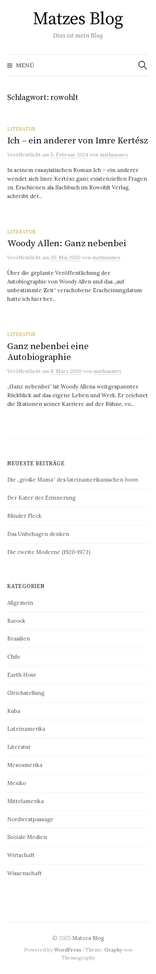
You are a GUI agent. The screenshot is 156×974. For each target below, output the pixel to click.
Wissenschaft (24, 873)
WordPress (67, 949)
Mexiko (16, 783)
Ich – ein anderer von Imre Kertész (77, 140)
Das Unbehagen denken (38, 533)
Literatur (21, 129)
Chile (14, 656)
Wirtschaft (21, 855)
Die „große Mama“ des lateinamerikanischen (72, 479)
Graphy (113, 949)
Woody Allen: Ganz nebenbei (66, 243)
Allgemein (20, 602)
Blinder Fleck (24, 515)
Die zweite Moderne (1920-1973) (48, 552)
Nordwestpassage (30, 819)
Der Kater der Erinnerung (41, 497)
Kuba (13, 711)
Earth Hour (21, 674)
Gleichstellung (25, 692)
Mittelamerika (25, 801)
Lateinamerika (26, 728)
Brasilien (18, 638)
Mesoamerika (24, 764)
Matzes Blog (78, 19)
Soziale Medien (27, 837)
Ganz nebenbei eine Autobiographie (47, 352)
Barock (16, 620)
